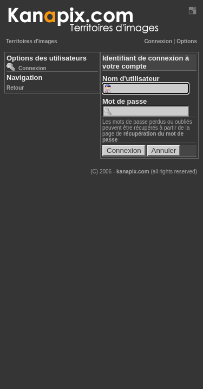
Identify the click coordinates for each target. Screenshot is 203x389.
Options (186, 41)
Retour (15, 88)
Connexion (158, 41)
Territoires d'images (31, 41)
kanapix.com (132, 172)
